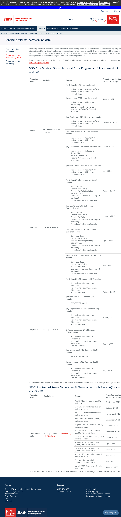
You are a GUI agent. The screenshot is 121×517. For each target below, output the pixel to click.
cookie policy (69, 4)
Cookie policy (92, 489)
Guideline (74, 28)
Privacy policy (92, 491)
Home (3, 28)
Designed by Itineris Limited (98, 496)
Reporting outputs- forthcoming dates (14, 56)
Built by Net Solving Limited (98, 494)
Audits (4, 33)
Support (100, 19)
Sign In (117, 11)
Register (104, 11)
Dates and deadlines (18, 33)
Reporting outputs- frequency (14, 62)
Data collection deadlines (12, 50)
